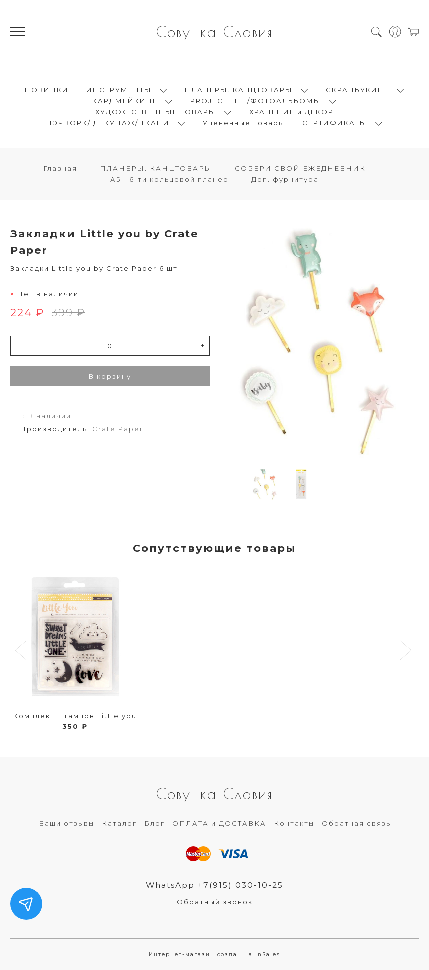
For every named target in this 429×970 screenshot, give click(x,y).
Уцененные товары (244, 123)
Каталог (119, 824)
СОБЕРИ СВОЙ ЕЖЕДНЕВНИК (300, 168)
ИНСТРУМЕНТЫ (119, 90)
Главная (60, 168)
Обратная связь (356, 824)
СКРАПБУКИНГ (357, 90)
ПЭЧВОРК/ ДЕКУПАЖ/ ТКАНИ (108, 123)
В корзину (110, 376)
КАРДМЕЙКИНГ (124, 101)
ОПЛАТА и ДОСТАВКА (219, 824)
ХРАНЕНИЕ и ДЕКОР (291, 112)
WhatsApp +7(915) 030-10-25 (214, 885)
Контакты (294, 824)
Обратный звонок (215, 902)
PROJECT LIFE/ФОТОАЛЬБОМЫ (255, 101)
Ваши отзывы (66, 824)
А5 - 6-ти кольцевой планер (169, 180)
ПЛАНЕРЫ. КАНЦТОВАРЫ (239, 90)
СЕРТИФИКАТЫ (334, 123)
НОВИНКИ (47, 90)
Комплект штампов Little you (75, 716)
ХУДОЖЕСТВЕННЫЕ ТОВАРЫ (155, 112)
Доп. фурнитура (285, 180)
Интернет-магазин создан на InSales (214, 955)
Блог (154, 824)
